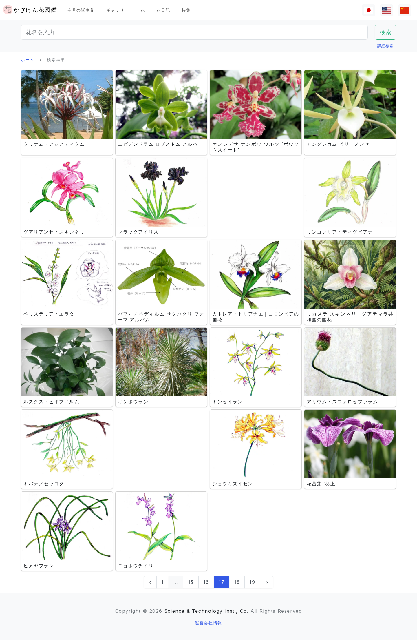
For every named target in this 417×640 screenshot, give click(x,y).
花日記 (163, 10)
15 (191, 582)
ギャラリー (117, 10)
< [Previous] (150, 582)
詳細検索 (385, 45)
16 (206, 582)
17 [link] (221, 582)
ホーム (27, 59)
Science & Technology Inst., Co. (206, 611)
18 (237, 582)
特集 (186, 10)
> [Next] (267, 582)
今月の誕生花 (81, 10)
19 (252, 582)
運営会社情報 (208, 622)
